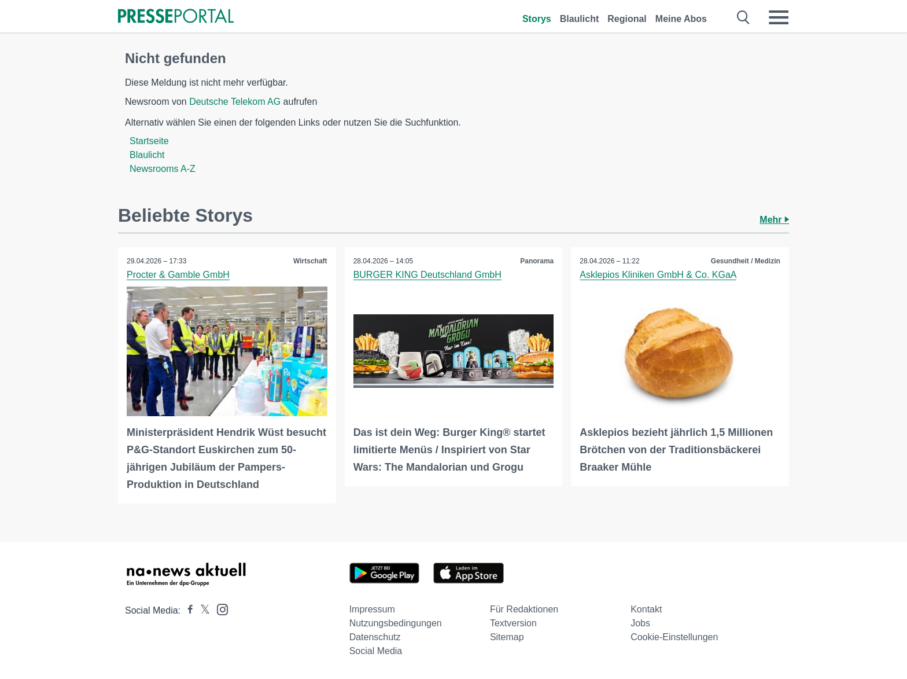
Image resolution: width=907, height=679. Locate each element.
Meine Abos (681, 19)
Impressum (372, 609)
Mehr (774, 220)
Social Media (376, 651)
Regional (627, 19)
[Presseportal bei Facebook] (186, 610)
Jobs (640, 623)
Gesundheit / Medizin (745, 261)
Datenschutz (375, 637)
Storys (536, 19)
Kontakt (646, 609)
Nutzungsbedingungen (395, 623)
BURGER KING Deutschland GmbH (427, 275)
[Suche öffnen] (743, 17)
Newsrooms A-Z (163, 169)
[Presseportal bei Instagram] (219, 609)
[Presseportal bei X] (201, 610)
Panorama (537, 261)
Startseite (149, 141)
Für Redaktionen (524, 609)
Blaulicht (579, 19)
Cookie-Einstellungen (674, 637)
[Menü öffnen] (778, 17)
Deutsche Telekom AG (235, 102)
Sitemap (507, 637)
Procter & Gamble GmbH (178, 275)
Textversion (513, 623)
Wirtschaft (310, 261)
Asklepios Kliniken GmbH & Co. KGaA (658, 275)
